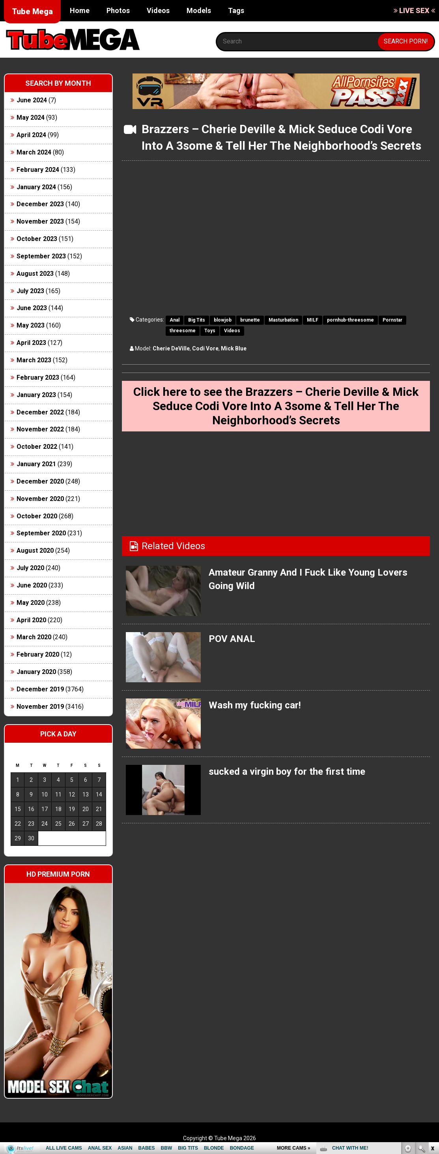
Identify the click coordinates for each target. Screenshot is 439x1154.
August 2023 (35, 273)
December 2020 (40, 481)
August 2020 (35, 550)
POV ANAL (232, 638)
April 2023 (31, 342)
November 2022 (40, 429)
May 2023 (31, 325)
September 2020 (41, 533)
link (432, 1030)
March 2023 (34, 360)
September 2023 (41, 256)
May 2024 (31, 117)
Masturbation (283, 320)
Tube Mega (32, 11)
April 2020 (31, 620)
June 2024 (32, 100)
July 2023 (30, 291)
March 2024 (34, 152)
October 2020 (37, 516)
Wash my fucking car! (255, 705)
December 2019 (40, 689)
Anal (174, 320)
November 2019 (40, 706)
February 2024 (38, 169)
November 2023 (40, 221)
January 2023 (36, 395)
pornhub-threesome (350, 320)
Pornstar (392, 320)
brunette (250, 320)
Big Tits (196, 320)
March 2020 (34, 637)
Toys (209, 330)
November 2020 (40, 499)
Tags (236, 10)
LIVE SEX (414, 10)
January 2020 (36, 672)
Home (80, 10)
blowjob (223, 320)
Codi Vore (205, 348)
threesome (183, 330)
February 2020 (38, 654)
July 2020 (30, 568)
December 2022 (40, 412)
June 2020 (32, 585)
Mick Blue (234, 348)
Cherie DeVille (171, 348)
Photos (118, 10)
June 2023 (32, 308)
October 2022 (37, 446)
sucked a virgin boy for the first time (287, 771)
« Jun (16, 852)
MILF (312, 320)
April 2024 (31, 135)
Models (199, 10)
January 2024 (36, 187)
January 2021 (36, 464)
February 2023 (38, 377)
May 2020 (31, 602)
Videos (158, 10)
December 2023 (40, 204)
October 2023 (37, 239)
